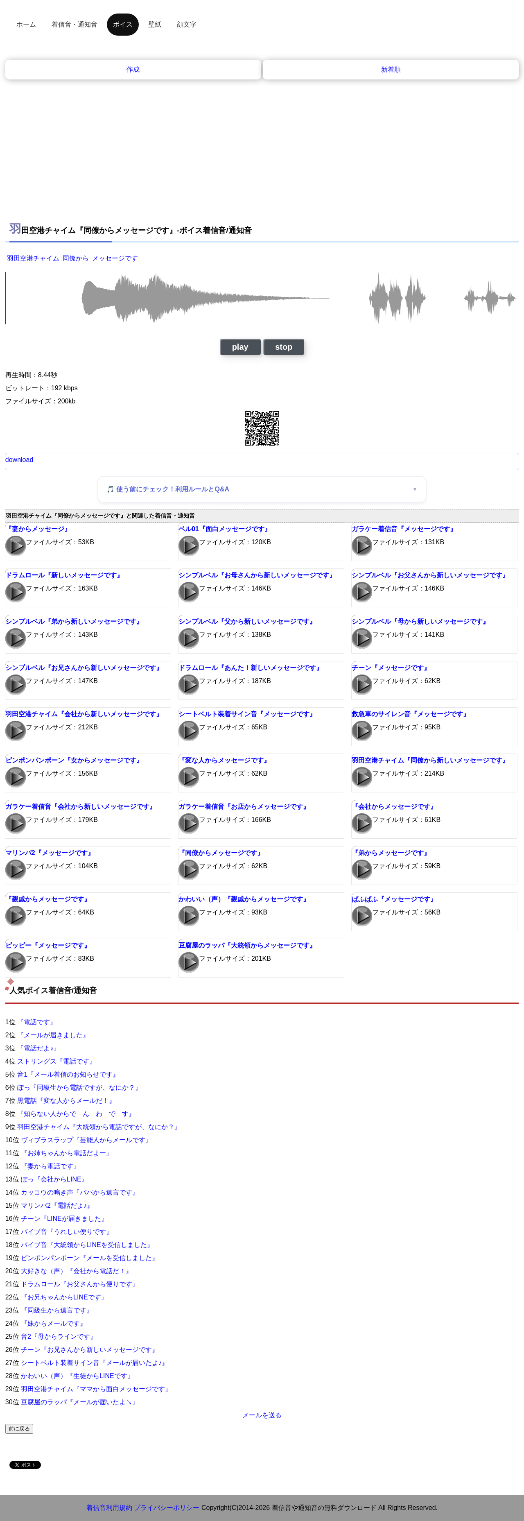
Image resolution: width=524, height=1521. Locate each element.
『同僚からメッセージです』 (221, 852)
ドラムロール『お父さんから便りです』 (80, 1284)
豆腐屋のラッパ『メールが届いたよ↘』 (80, 1402)
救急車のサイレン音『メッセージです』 (411, 714)
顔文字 (186, 24)
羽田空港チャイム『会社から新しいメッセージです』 (84, 714)
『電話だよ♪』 (38, 1048)
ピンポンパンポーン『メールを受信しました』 (89, 1257)
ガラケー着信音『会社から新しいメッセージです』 (80, 806)
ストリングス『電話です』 (56, 1061)
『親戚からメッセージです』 (47, 899)
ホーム (26, 24)
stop (283, 346)
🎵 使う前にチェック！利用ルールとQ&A (167, 489)
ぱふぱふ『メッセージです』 (394, 899)
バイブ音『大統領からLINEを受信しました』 (87, 1244)
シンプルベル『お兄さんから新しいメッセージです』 (84, 667)
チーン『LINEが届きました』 (64, 1218)
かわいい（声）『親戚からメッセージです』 (243, 899)
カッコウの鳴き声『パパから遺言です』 (80, 1192)
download (19, 459)
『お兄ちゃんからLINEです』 (64, 1297)
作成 (133, 69)
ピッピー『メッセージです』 (47, 945)
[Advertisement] (262, 156)
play (240, 346)
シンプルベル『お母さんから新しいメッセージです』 (257, 575)
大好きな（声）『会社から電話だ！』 (76, 1271)
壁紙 (154, 24)
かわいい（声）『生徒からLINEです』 (77, 1375)
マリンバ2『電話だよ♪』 (57, 1205)
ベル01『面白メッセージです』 (224, 528)
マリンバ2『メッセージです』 (49, 852)
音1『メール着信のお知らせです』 (68, 1074)
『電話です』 (36, 1022)
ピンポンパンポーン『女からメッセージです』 (74, 760)
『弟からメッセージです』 (391, 852)
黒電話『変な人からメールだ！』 (66, 1100)
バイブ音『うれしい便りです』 (67, 1231)
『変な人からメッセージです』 (224, 760)
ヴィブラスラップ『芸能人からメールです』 (86, 1139)
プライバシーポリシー (166, 1507)
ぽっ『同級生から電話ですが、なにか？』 (79, 1087)
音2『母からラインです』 (59, 1336)
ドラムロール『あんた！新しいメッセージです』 (250, 667)
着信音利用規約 (109, 1507)
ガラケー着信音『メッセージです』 (404, 528)
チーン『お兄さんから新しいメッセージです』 (89, 1349)
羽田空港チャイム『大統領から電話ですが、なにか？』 (99, 1126)
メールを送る (262, 1415)
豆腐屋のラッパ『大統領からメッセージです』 (247, 945)
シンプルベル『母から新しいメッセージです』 (420, 621)
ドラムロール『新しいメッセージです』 (64, 575)
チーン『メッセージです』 (391, 667)
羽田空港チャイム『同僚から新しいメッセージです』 (430, 760)
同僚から (76, 258)
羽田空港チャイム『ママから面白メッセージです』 (96, 1388)
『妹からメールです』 (53, 1323)
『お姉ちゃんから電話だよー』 (67, 1153)
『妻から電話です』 (50, 1166)
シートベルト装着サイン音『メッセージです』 (247, 714)
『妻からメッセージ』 (38, 528)
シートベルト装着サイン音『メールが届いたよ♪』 (94, 1362)
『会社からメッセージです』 (394, 806)
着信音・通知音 (74, 24)
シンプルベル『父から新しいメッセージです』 (247, 621)
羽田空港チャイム (33, 258)
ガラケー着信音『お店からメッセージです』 (243, 806)
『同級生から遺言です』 (57, 1310)
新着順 (391, 69)
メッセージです (115, 258)
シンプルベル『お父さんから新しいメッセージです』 (430, 575)
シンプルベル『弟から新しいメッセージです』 (74, 621)
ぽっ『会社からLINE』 (54, 1179)
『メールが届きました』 (53, 1035)
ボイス (123, 24)
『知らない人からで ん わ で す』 (76, 1113)
